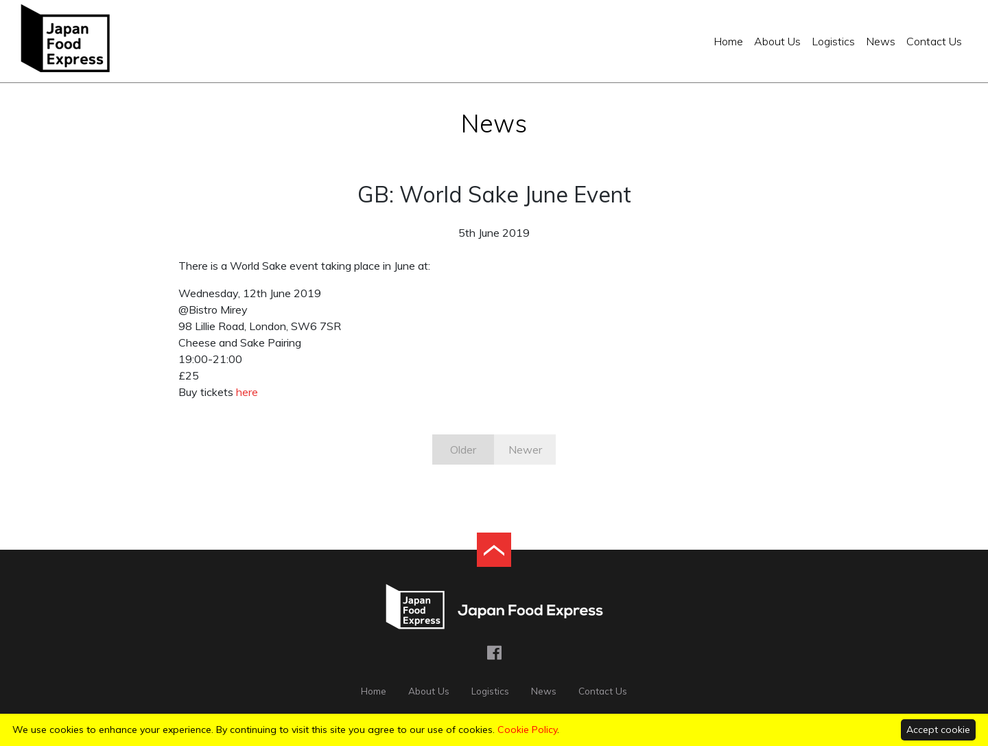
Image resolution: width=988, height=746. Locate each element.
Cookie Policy (527, 729)
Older (463, 449)
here (247, 392)
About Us (777, 41)
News (880, 41)
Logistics (833, 41)
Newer (525, 449)
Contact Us (934, 41)
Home (728, 41)
